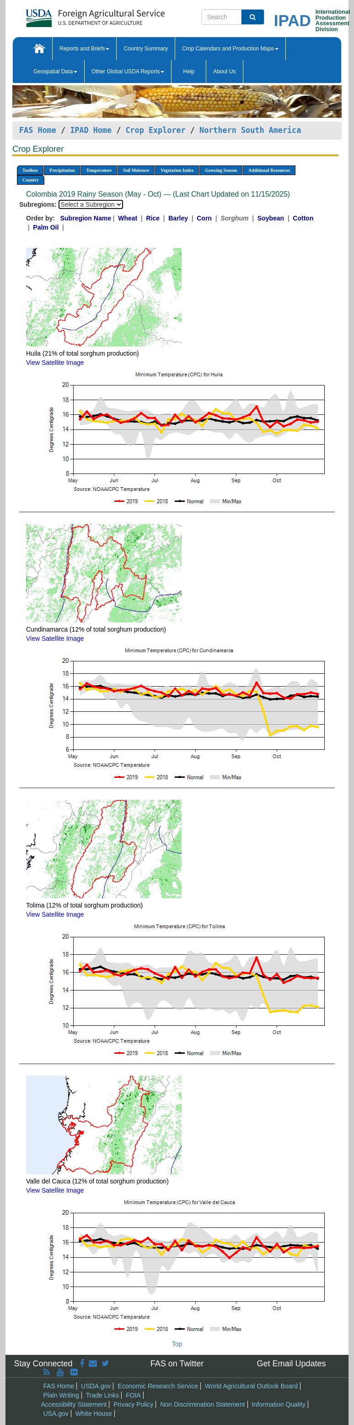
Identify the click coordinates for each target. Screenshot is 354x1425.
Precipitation (62, 170)
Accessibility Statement (74, 1404)
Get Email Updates (291, 1363)
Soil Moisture (136, 170)
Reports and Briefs (84, 48)
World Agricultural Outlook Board (251, 1386)
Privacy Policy (133, 1404)
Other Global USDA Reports (127, 71)
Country (30, 179)
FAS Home (37, 130)
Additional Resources (269, 170)
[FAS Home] (72, 15)
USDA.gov (96, 1386)
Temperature (99, 170)
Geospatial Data (55, 71)
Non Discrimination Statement (202, 1404)
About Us (224, 71)
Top (177, 1344)
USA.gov (56, 1413)
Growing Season (221, 170)
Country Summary (145, 48)
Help (188, 71)
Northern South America (250, 130)
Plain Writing (61, 1395)
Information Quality (279, 1404)
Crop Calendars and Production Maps (230, 48)
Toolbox (30, 170)
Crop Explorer (155, 130)
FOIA (133, 1395)
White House (93, 1413)
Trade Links (102, 1395)
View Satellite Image (55, 362)
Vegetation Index (177, 170)
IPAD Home (91, 130)
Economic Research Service (158, 1386)
